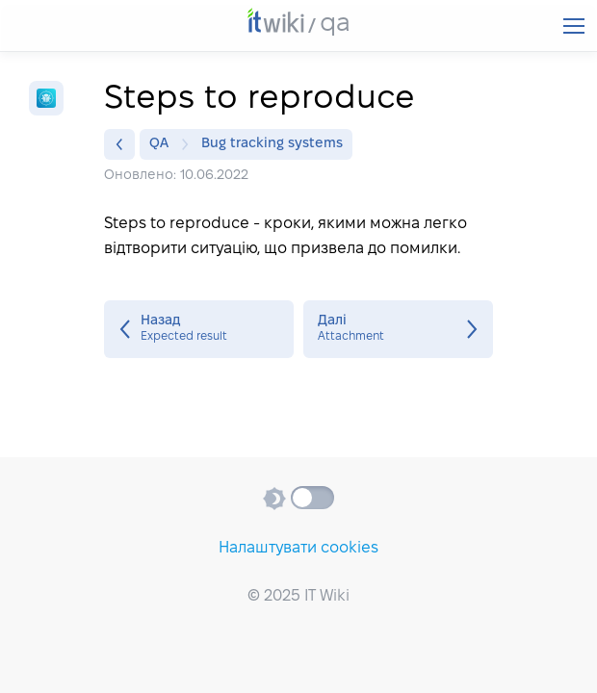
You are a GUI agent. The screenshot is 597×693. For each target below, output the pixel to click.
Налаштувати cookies (298, 548)
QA (163, 144)
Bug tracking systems (272, 144)
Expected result (199, 329)
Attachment (398, 329)
